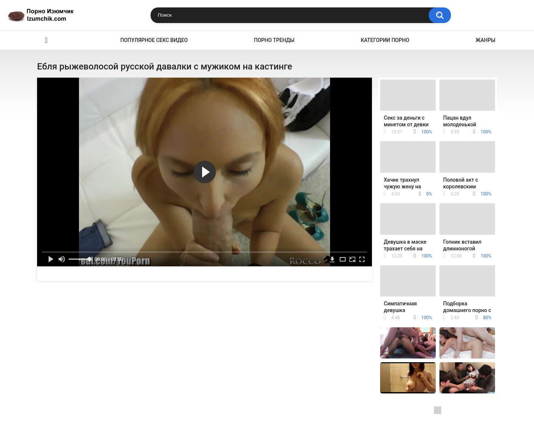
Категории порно (385, 40)
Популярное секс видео (154, 40)
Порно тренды (274, 40)
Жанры (485, 40)
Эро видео (46, 40)
